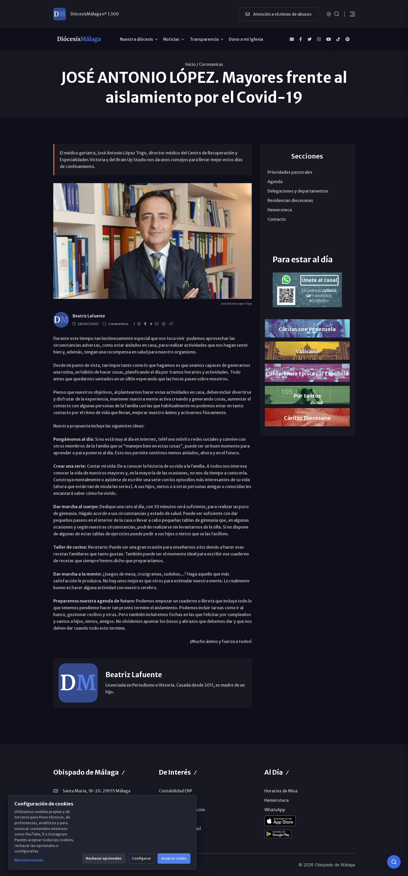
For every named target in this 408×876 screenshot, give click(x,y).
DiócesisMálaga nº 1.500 (95, 13)
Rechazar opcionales (103, 858)
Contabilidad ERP (175, 790)
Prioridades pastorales (289, 172)
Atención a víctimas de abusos (279, 14)
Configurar (141, 858)
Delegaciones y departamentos (297, 191)
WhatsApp (274, 809)
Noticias (171, 39)
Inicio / (191, 64)
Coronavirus (211, 64)
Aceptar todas (173, 858)
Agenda (275, 181)
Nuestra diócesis (136, 39)
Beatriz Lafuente (89, 316)
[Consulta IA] (394, 862)
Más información (28, 860)
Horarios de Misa (281, 790)
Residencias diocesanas (290, 200)
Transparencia (204, 39)
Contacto (276, 219)
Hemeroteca (279, 209)
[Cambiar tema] (328, 13)
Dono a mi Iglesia (246, 39)
